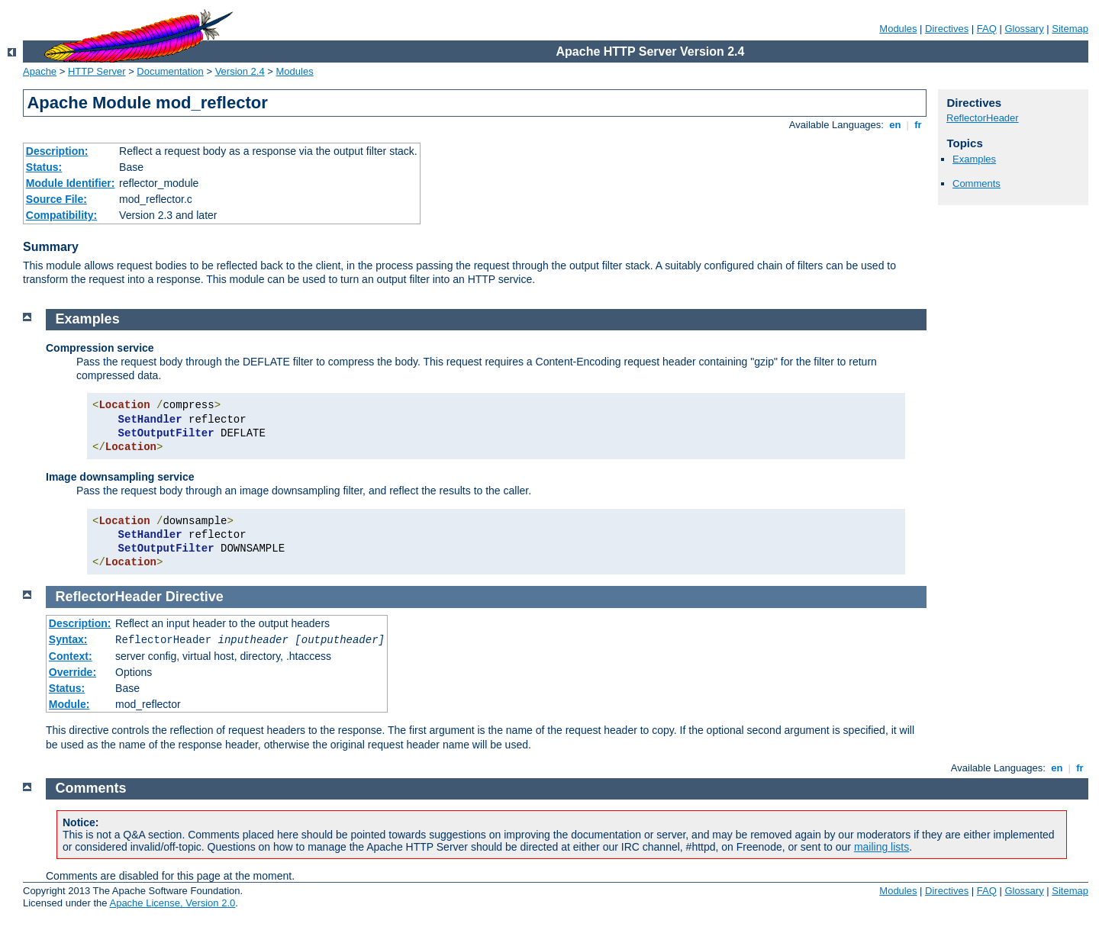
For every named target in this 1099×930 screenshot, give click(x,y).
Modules (898, 28)
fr (918, 124)
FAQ (987, 28)
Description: (57, 151)
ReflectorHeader (982, 118)
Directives (946, 28)
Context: (70, 656)
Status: (44, 167)
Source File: (56, 199)
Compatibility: (61, 215)
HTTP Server (97, 71)
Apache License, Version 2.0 (172, 903)
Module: (69, 704)
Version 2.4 (240, 71)
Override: (72, 672)
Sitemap (1070, 28)
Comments (976, 183)
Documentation (170, 71)
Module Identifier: (70, 183)
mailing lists (881, 847)
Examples (974, 159)
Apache (39, 71)
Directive (195, 596)
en (895, 124)
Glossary (1023, 28)
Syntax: (68, 639)
